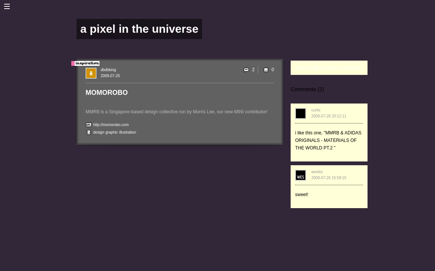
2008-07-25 (110, 76)
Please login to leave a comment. (328, 67)
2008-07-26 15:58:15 (328, 178)
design (98, 132)
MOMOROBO (107, 92)
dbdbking (108, 70)
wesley (317, 172)
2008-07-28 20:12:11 (328, 116)
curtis (315, 110)
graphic (112, 132)
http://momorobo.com (111, 125)
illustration (127, 132)
